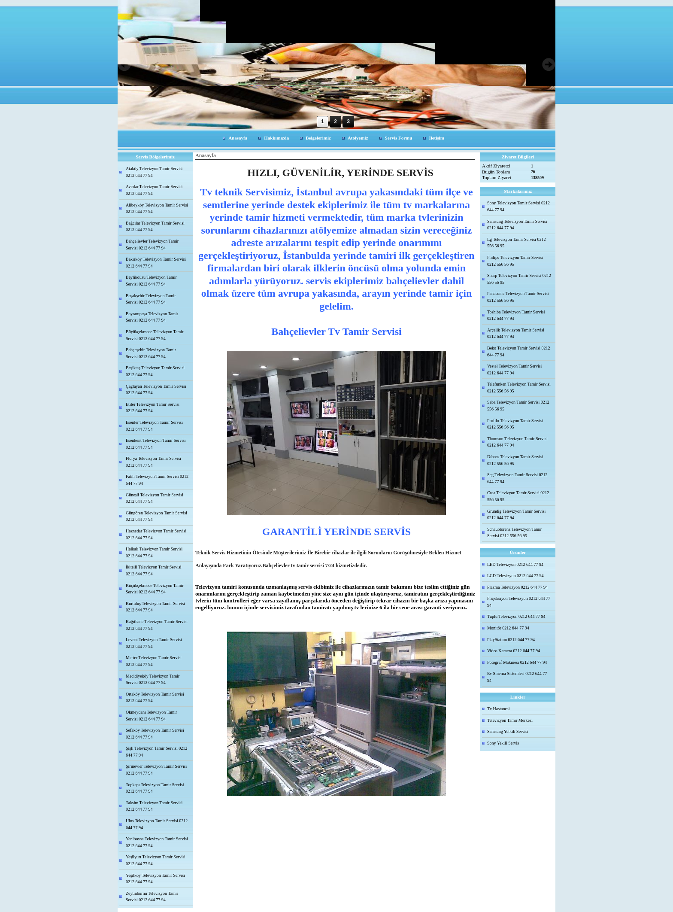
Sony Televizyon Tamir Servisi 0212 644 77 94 (518, 206)
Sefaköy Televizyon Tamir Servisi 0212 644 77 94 (155, 733)
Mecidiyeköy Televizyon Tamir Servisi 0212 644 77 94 (152, 679)
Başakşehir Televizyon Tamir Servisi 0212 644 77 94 (151, 299)
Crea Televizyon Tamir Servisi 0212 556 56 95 (518, 496)
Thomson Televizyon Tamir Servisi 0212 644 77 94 (517, 442)
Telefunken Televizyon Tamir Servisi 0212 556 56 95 (519, 387)
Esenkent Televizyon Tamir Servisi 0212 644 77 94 (156, 444)
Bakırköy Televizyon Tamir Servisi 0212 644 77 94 (156, 262)
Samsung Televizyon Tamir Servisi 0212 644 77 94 (517, 225)
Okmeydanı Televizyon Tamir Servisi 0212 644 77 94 (151, 715)
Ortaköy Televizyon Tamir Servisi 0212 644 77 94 (155, 697)
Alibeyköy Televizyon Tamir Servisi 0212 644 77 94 (157, 208)
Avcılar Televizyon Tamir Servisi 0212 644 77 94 (154, 190)
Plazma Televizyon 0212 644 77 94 (517, 587)
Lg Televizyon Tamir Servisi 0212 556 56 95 (516, 243)
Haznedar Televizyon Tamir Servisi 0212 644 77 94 (156, 534)
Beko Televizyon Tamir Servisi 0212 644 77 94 (518, 351)
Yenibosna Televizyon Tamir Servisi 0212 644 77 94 (157, 842)
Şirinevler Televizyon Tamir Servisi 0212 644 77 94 (156, 769)
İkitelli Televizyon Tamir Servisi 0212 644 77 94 (154, 570)
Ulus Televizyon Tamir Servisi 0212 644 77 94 (157, 824)
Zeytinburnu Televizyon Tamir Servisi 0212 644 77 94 (152, 897)
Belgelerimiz (318, 137)
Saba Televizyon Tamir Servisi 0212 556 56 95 (518, 405)
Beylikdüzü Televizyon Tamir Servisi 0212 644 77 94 (151, 280)
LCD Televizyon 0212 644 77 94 (515, 575)
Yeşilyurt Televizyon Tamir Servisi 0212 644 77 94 (155, 860)
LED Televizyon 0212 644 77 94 (515, 564)
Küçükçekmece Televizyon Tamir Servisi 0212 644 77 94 (154, 589)
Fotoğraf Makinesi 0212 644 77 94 (517, 662)
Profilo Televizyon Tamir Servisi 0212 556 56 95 (515, 424)
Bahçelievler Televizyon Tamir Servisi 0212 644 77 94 (152, 244)
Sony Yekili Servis (503, 743)
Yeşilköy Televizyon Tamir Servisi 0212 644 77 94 (155, 879)
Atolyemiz (358, 137)
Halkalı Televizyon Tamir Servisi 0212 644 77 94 (154, 552)
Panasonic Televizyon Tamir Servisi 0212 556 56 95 (518, 297)
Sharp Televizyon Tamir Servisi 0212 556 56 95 (519, 279)
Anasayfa (237, 137)
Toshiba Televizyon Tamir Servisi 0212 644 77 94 (516, 315)
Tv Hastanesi (498, 708)
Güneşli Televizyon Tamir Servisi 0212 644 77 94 (154, 498)
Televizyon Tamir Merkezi (510, 720)
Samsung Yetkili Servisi (507, 731)
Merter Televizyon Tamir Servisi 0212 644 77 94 (154, 661)
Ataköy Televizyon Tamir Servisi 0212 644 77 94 (154, 172)
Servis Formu (398, 137)
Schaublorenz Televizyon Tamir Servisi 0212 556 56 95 (514, 532)
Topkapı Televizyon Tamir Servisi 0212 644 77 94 (155, 788)
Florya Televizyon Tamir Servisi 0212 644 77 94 (153, 462)
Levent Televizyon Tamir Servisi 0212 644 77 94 (154, 643)
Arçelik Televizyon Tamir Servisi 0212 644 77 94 (515, 333)
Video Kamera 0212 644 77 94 (513, 650)
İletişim (436, 137)
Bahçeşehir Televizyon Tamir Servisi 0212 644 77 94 (151, 353)
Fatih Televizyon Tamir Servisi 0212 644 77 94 (157, 480)
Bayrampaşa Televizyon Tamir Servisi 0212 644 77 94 (152, 317)
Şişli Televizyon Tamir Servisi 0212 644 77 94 (156, 751)
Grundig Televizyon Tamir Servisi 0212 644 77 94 (516, 514)
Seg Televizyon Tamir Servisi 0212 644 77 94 (517, 478)
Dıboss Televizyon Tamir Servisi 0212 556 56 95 (515, 460)
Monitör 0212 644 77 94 (508, 628)
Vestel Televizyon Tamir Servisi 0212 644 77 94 (514, 369)
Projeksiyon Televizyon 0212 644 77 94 (518, 602)
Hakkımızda (276, 137)
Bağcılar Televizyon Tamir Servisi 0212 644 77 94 (155, 226)
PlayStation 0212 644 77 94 (511, 639)
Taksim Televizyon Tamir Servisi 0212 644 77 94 (154, 806)
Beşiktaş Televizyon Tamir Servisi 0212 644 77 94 (155, 371)
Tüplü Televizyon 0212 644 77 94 (516, 616)
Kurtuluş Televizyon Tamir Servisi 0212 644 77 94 (155, 607)
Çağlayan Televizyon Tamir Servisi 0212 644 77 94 (156, 389)
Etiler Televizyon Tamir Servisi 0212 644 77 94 (152, 407)
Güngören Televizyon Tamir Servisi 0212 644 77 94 (156, 516)
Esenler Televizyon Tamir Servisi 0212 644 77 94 (154, 426)
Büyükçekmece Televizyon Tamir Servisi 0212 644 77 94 (154, 335)
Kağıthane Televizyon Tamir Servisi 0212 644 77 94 (157, 625)
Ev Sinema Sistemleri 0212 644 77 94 (517, 677)
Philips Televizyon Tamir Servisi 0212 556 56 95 (515, 261)
